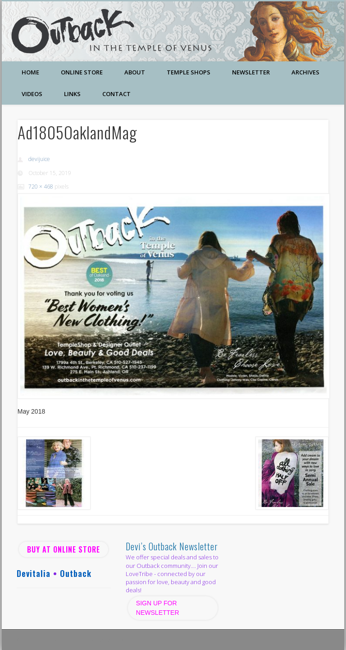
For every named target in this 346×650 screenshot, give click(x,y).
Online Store (82, 72)
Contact (116, 94)
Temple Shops (188, 72)
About (134, 72)
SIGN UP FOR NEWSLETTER (158, 607)
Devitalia (33, 573)
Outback (75, 573)
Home (30, 72)
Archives (305, 72)
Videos (32, 94)
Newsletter (251, 72)
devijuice (39, 159)
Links (72, 94)
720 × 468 (40, 186)
